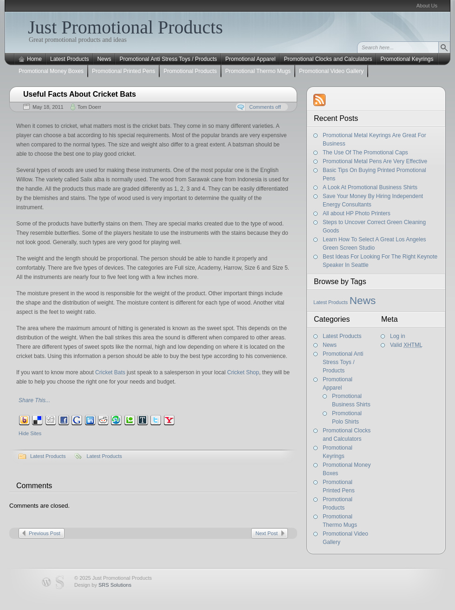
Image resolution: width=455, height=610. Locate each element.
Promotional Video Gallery (331, 71)
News (104, 59)
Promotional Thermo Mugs (258, 71)
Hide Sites (30, 433)
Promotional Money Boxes (51, 71)
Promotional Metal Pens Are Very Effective (375, 161)
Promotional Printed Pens (123, 71)
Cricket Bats (110, 372)
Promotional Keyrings (406, 59)
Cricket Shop (243, 372)
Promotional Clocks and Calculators (328, 59)
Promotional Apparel (250, 59)
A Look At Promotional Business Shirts (370, 187)
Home (34, 59)
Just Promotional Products (125, 27)
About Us (426, 5)
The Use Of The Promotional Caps (365, 152)
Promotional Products (190, 71)
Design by (102, 585)
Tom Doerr (89, 107)
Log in (397, 336)
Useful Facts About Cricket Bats (79, 94)
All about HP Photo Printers (356, 213)
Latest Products (69, 59)
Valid (406, 345)
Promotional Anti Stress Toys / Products (168, 59)
